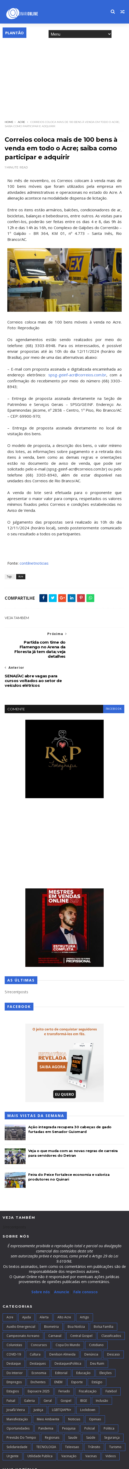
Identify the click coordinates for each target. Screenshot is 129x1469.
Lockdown (87, 1381)
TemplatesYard (41, 1462)
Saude (72, 1409)
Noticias (74, 1390)
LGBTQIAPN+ (61, 1381)
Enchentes (38, 1353)
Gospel (66, 1372)
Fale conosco (85, 1263)
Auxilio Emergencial (21, 1298)
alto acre (64, 1288)
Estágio (97, 1353)
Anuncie (62, 1263)
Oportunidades (18, 1399)
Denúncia (91, 1325)
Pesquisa (68, 1399)
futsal (11, 1372)
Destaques (38, 1334)
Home (9, 122)
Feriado (64, 1362)
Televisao (72, 1418)
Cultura (35, 1325)
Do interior (15, 1344)
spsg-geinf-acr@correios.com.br (77, 375)
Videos (110, 1427)
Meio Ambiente (48, 1390)
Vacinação (69, 1427)
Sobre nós (40, 1263)
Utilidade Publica (39, 1427)
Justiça (38, 1381)
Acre (21, 122)
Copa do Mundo (68, 1316)
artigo (84, 1288)
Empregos (14, 1353)
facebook (113, 680)
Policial (89, 1399)
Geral (48, 1372)
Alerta (44, 1288)
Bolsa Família (103, 1298)
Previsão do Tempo (21, 1409)
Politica (109, 1399)
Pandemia (45, 1399)
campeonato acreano (23, 1307)
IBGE (83, 1372)
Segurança (112, 1409)
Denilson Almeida (62, 1325)
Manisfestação (17, 1390)
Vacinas (91, 1427)
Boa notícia (76, 1298)
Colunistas (14, 1316)
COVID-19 (14, 1325)
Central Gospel (81, 1307)
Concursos (39, 1316)
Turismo (115, 1418)
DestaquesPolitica (68, 1334)
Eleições (105, 1344)
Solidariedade (17, 1418)
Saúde (90, 1409)
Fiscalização (88, 1362)
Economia (39, 1344)
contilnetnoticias (34, 563)
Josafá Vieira (16, 1381)
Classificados (111, 1307)
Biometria (51, 1298)
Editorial (61, 1344)
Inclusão (102, 1372)
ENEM (58, 1353)
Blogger (84, 1462)
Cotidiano (96, 1316)
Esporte (77, 1353)
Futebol (111, 1362)
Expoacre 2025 (39, 1362)
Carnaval (54, 1307)
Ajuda (26, 1288)
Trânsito (94, 1418)
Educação (83, 1344)
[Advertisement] (64, 77)
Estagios (13, 1362)
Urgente (13, 1427)
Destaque (14, 1334)
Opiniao (95, 1390)
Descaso (113, 1325)
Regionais (52, 1409)
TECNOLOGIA (46, 1418)
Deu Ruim (97, 1334)
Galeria (29, 1372)
